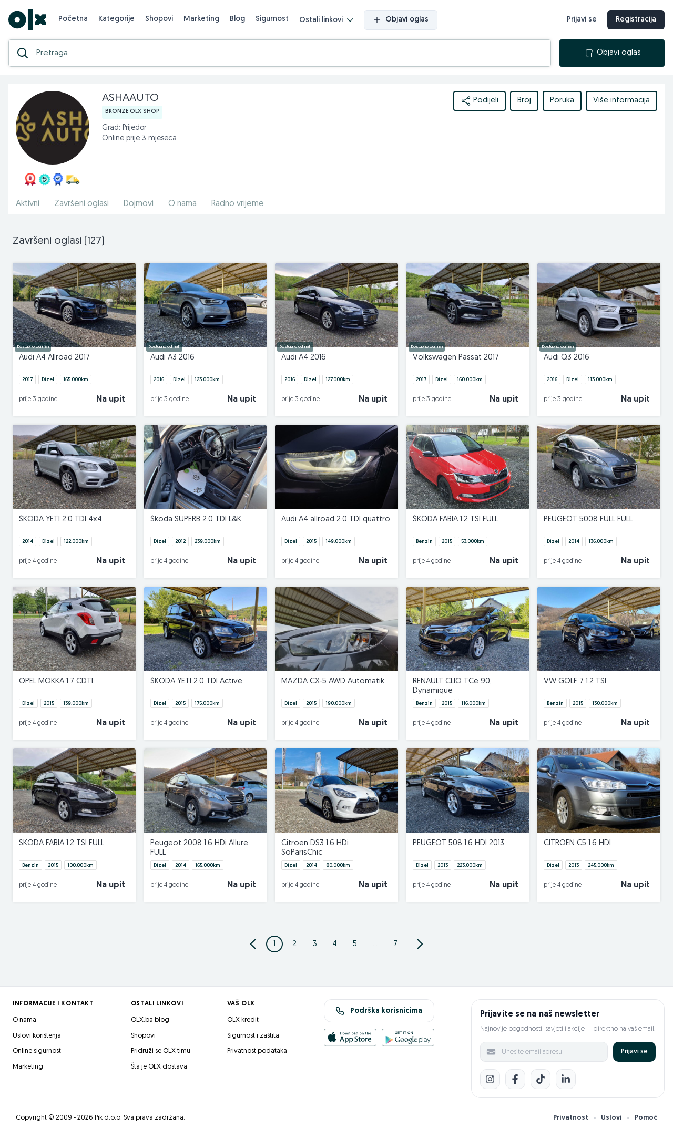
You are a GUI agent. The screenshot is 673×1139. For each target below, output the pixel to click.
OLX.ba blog (150, 1020)
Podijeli (479, 101)
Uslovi (611, 1117)
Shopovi (159, 19)
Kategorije (116, 19)
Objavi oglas (401, 20)
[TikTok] (540, 1079)
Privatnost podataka (257, 1051)
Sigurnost (272, 19)
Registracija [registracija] (636, 20)
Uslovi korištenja (37, 1035)
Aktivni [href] (27, 204)
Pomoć (646, 1117)
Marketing (201, 19)
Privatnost (570, 1117)
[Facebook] (515, 1079)
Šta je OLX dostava (159, 1066)
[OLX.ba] (27, 19)
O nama (24, 1020)
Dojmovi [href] (139, 204)
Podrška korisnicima (378, 1010)
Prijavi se (634, 1051)
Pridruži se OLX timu (160, 1051)
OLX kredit (243, 1020)
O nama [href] (182, 204)
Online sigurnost (37, 1051)
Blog (237, 19)
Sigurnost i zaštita (253, 1035)
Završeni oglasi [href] (81, 204)
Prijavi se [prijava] (582, 20)
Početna (73, 19)
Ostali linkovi (326, 20)
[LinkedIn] (566, 1079)
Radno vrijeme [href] (237, 204)
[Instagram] (490, 1079)
